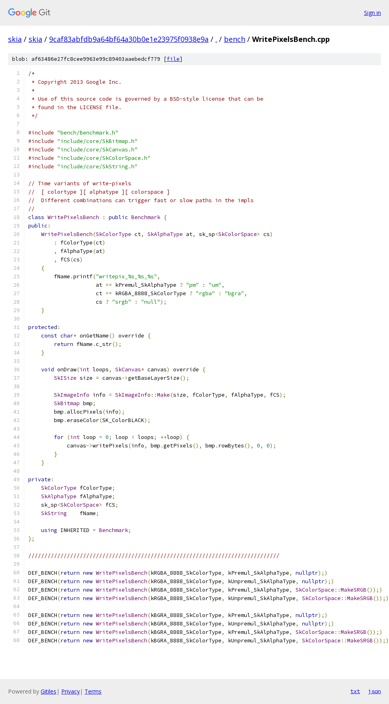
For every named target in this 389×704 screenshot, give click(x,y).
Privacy (70, 691)
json (374, 691)
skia (15, 39)
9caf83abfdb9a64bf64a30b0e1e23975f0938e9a (129, 39)
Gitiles (48, 691)
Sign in (372, 13)
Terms (93, 691)
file (173, 59)
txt (355, 691)
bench (234, 39)
